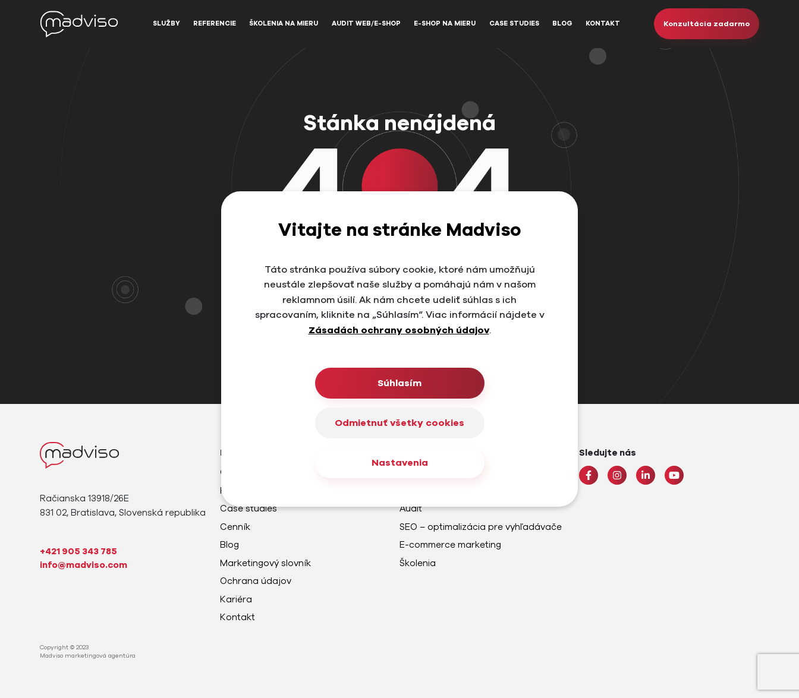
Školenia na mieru (283, 23)
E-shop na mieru (445, 23)
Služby (166, 23)
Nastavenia (400, 462)
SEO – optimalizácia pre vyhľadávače (481, 527)
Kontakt (603, 23)
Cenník (235, 527)
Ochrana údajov (255, 581)
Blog (562, 23)
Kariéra (236, 599)
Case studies (514, 23)
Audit (411, 508)
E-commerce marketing (450, 545)
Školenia (418, 563)
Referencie (214, 23)
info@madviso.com (83, 565)
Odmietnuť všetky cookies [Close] (399, 422)
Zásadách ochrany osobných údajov (399, 330)
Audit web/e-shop (366, 23)
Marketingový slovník (265, 563)
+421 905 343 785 (78, 551)
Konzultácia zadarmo (706, 24)
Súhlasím (399, 383)
